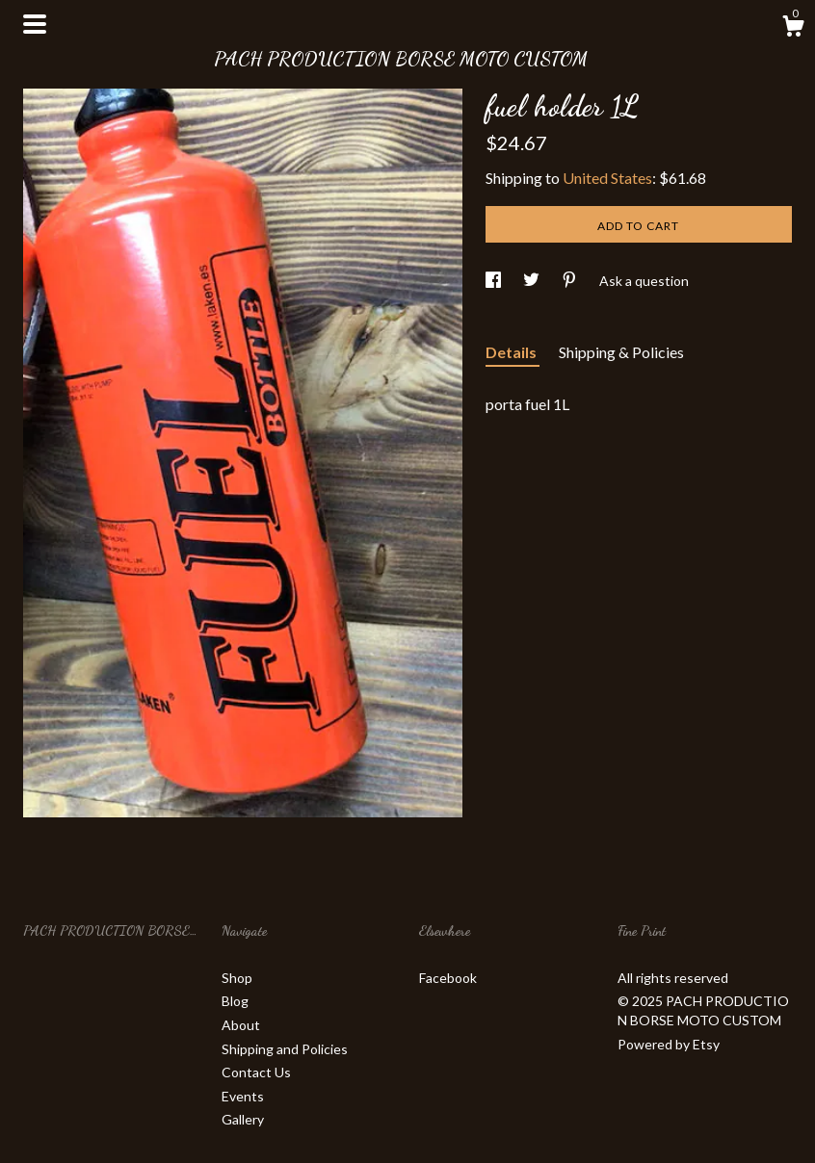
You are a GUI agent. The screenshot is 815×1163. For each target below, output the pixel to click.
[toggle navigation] (34, 24)
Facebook (448, 977)
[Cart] (792, 28)
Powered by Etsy (669, 1044)
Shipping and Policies (285, 1049)
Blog (235, 1001)
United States (607, 177)
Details (512, 352)
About (241, 1025)
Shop (237, 977)
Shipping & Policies (621, 352)
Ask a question (644, 280)
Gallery (243, 1119)
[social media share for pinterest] (571, 280)
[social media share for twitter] (532, 280)
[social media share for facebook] (495, 280)
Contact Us (256, 1072)
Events (243, 1096)
